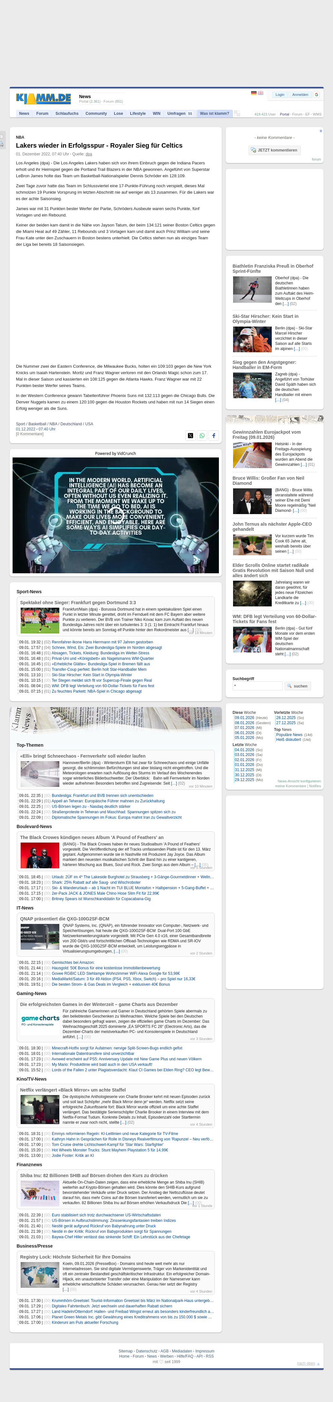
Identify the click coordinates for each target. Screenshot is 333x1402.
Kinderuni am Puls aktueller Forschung (85, 1322)
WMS (317, 114)
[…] (191, 630)
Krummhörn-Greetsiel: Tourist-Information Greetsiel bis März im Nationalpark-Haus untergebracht (135, 1300)
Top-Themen (30, 745)
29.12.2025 (244, 780)
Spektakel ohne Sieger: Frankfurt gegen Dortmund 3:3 (78, 602)
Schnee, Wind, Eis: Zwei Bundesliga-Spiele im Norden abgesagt (107, 647)
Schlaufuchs (66, 113)
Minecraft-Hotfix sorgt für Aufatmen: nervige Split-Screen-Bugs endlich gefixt (117, 1048)
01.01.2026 (244, 764)
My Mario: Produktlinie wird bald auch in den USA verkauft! (102, 1064)
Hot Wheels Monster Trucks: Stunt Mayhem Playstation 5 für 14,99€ (110, 1150)
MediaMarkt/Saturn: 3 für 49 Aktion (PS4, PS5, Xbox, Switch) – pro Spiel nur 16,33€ (124, 979)
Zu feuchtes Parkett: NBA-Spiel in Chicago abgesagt (97, 691)
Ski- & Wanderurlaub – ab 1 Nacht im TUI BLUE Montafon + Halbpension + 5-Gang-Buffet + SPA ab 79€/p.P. (145, 888)
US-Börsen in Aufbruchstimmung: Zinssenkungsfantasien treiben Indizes (114, 1220)
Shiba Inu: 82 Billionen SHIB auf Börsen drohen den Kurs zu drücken (94, 1175)
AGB (165, 1351)
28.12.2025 (286, 717)
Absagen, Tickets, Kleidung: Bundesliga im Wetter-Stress (100, 653)
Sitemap (126, 1351)
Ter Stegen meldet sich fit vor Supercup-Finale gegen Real (102, 680)
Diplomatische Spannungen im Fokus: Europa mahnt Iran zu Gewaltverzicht (117, 817)
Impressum (204, 1351)
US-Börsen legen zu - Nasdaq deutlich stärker (91, 806)
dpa (89, 154)
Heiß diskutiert (288, 739)
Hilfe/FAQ (185, 1356)
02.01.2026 (244, 760)
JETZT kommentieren (274, 149)
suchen (297, 685)
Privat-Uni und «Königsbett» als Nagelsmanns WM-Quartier (103, 658)
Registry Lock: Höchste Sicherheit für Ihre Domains (75, 1256)
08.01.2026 (244, 723)
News (24, 113)
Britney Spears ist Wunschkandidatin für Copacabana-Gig (101, 899)
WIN (156, 113)
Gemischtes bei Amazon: (73, 962)
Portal (284, 114)
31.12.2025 (244, 770)
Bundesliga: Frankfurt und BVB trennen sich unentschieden (102, 795)
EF (307, 114)
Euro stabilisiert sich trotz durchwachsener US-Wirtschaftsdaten (106, 1215)
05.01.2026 (244, 737)
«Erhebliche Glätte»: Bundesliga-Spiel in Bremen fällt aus (101, 664)
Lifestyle (138, 113)
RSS (210, 1356)
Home (124, 1356)
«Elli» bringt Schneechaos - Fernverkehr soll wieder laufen (83, 756)
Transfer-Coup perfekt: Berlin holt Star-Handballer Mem (99, 669)
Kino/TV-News (32, 1079)
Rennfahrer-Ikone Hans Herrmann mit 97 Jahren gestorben (102, 642)
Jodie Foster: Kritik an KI (73, 1155)
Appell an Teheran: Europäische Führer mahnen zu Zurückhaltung (108, 801)
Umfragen (180, 113)
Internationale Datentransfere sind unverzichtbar (93, 1053)
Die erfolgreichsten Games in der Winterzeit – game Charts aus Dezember (99, 1004)
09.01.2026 (244, 717)
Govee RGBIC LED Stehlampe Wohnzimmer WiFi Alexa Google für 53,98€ (116, 973)
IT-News (25, 907)
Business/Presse (35, 1246)
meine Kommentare (290, 786)
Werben (167, 1356)
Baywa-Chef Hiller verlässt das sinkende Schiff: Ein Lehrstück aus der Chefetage (121, 1237)
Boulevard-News (34, 826)
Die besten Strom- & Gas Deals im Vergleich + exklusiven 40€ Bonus (111, 984)
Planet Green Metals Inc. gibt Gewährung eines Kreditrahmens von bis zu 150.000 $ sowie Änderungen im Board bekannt (156, 1317)
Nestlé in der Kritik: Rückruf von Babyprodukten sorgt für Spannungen (111, 1231)
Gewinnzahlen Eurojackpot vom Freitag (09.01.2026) (267, 434)
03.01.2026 (244, 754)
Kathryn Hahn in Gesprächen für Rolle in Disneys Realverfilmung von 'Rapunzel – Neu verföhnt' (134, 1139)
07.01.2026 (244, 727)
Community (96, 113)
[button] (316, 94)
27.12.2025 (286, 723)
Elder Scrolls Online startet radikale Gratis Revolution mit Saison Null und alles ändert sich (273, 570)
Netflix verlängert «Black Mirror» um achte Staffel (73, 1090)
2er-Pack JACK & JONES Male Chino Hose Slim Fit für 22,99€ (105, 893)
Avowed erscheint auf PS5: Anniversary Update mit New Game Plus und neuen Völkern (126, 1059)
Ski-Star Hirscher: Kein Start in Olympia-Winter (92, 675)
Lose (118, 113)
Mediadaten (182, 1351)
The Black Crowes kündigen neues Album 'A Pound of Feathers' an (92, 837)
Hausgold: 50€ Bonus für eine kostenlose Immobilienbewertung (106, 968)
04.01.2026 (244, 750)
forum (316, 159)
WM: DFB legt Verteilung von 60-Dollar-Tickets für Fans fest (103, 686)
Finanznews (29, 1164)
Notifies (315, 786)
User (272, 114)
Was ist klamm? (214, 113)
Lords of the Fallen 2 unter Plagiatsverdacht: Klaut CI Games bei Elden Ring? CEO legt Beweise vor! (138, 1070)
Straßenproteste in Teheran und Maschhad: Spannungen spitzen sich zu (114, 812)
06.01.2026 (244, 733)
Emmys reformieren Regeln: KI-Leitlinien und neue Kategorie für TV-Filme (115, 1133)
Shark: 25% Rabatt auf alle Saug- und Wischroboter (96, 882)
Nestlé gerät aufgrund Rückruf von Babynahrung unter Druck (104, 1226)
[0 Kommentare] (30, 434)
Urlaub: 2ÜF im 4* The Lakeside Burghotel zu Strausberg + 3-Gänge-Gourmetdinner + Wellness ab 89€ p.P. (144, 877)
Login (280, 95)
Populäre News (289, 735)
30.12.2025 (244, 775)
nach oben (306, 1363)
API (199, 1356)
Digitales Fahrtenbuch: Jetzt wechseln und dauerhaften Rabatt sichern (112, 1306)
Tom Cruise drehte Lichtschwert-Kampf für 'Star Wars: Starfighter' (107, 1144)
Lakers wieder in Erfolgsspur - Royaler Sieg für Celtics (99, 145)
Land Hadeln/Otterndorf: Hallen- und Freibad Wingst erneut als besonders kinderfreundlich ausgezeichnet (142, 1311)
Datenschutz (147, 1351)
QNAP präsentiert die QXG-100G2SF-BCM (65, 918)
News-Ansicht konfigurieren (299, 781)
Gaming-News (32, 993)
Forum (297, 114)
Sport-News (29, 591)
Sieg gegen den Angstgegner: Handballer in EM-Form (265, 365)
